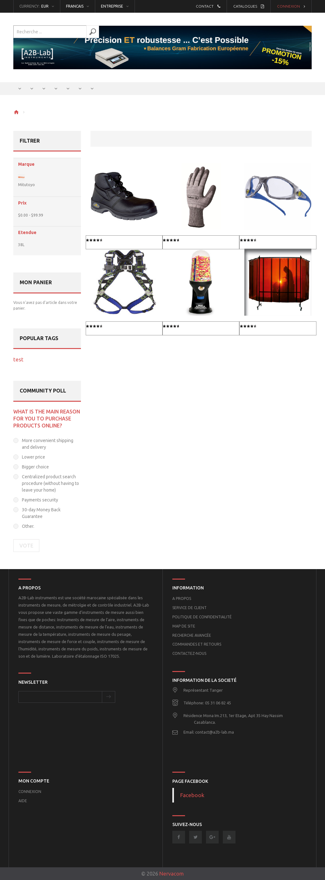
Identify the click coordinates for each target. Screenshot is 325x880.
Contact (208, 6)
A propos (181, 598)
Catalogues (248, 6)
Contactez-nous (189, 653)
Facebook (192, 795)
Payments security (40, 499)
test (18, 359)
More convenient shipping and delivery (47, 444)
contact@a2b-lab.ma (214, 732)
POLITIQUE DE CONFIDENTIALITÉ (202, 617)
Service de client (189, 608)
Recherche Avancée (191, 635)
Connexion (291, 6)
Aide (22, 801)
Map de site (183, 626)
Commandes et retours (196, 644)
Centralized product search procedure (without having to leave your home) (50, 483)
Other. (28, 526)
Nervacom (171, 873)
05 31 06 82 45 (218, 703)
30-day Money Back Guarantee (41, 513)
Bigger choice (35, 466)
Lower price (33, 457)
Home (16, 112)
